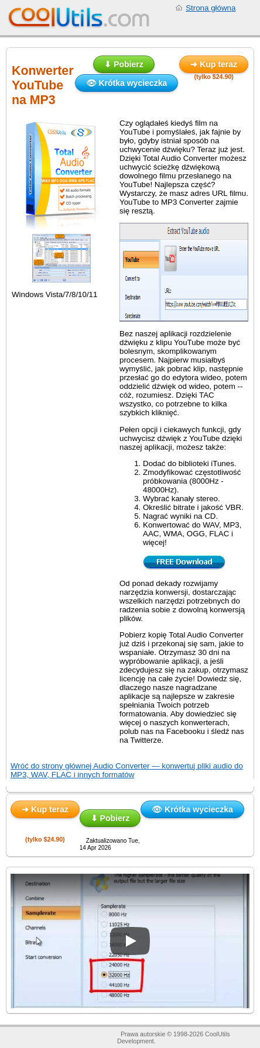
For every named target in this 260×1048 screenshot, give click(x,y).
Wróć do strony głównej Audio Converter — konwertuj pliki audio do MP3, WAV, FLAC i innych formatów (127, 770)
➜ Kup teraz (213, 64)
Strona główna (210, 8)
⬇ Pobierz (123, 64)
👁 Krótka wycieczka (126, 83)
